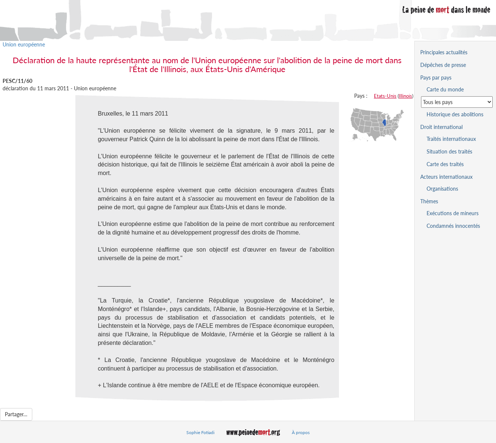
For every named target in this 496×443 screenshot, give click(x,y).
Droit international (441, 127)
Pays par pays (435, 77)
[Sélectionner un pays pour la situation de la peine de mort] (457, 102)
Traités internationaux (451, 139)
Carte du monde (445, 89)
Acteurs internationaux (446, 177)
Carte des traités (445, 164)
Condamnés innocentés (453, 226)
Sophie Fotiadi (200, 432)
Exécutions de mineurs (453, 213)
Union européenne (24, 44)
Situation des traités (449, 151)
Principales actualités (443, 52)
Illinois (405, 96)
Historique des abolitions (455, 114)
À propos (301, 432)
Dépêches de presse (443, 65)
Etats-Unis (385, 96)
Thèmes (429, 201)
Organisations (442, 188)
